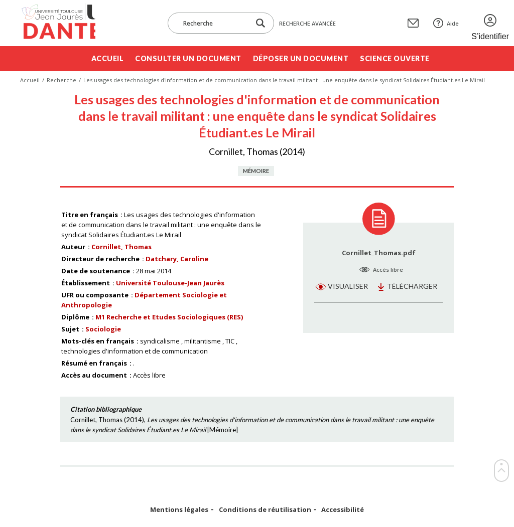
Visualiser (348, 286)
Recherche (61, 80)
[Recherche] (213, 23)
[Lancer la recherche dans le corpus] (260, 23)
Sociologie (103, 328)
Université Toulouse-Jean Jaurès (170, 282)
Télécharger (412, 286)
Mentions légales (179, 509)
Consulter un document (188, 58)
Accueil (107, 58)
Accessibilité (342, 509)
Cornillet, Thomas (121, 246)
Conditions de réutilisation (265, 509)
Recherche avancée (307, 23)
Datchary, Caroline (177, 258)
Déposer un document (301, 58)
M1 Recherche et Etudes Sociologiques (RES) (169, 316)
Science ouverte (395, 58)
